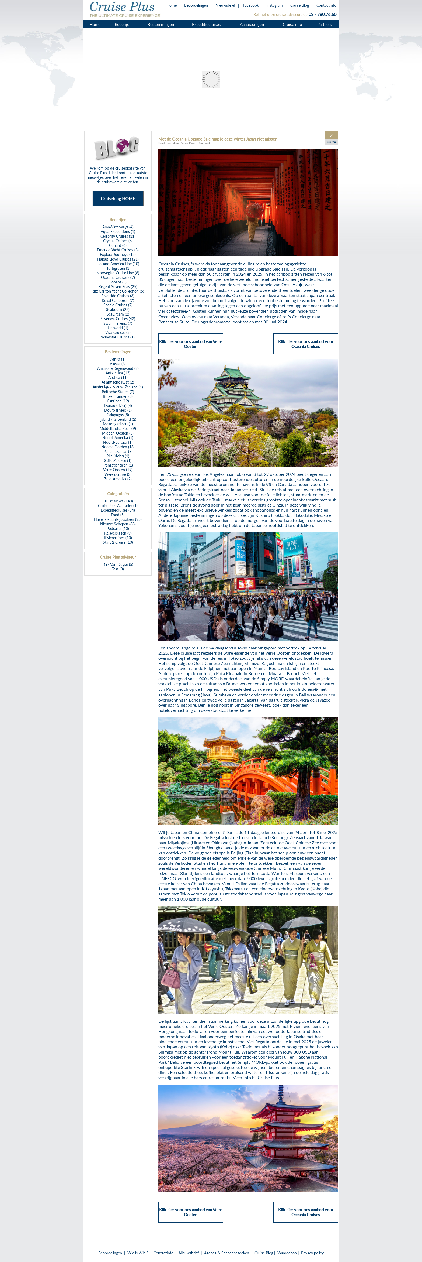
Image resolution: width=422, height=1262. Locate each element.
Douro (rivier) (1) (118, 410)
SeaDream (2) (118, 314)
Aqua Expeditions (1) (118, 231)
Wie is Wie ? (137, 1253)
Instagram (274, 5)
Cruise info (292, 24)
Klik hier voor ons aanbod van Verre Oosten (190, 346)
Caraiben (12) (118, 401)
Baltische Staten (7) (118, 391)
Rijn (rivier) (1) (117, 456)
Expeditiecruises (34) (118, 510)
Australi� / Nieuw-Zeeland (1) (118, 387)
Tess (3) (118, 569)
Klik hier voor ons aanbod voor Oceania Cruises (305, 346)
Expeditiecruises (206, 24)
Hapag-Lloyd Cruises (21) (118, 259)
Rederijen (123, 24)
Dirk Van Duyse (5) (117, 564)
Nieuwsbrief (225, 5)
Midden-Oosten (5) (118, 433)
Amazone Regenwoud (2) (118, 368)
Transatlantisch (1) (118, 465)
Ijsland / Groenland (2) (117, 419)
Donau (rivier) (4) (118, 405)
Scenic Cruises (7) (117, 305)
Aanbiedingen (252, 24)
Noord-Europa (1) (117, 442)
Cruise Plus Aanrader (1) (118, 505)
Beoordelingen (196, 5)
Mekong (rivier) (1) (118, 424)
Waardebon (287, 1253)
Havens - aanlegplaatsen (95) (118, 519)
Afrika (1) (117, 359)
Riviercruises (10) (118, 537)
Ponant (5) (118, 282)
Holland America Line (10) (117, 263)
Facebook (251, 5)
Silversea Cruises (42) (117, 318)
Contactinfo (326, 5)
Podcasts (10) (118, 528)
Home (171, 5)
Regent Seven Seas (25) (118, 286)
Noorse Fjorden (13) (118, 446)
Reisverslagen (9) (118, 533)
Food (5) (118, 514)
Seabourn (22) (118, 309)
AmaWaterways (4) (118, 227)
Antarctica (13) (118, 373)
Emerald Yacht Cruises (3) (118, 250)
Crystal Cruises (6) (118, 240)
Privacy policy (312, 1253)
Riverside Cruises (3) (117, 295)
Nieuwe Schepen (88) (118, 524)
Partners (324, 24)
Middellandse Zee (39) (118, 428)
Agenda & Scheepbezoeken (226, 1253)
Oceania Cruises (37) (118, 277)
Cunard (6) (118, 245)
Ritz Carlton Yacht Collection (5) (118, 291)
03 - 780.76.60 (322, 14)
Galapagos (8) (118, 414)
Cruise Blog (299, 5)
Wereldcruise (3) (117, 474)
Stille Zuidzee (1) (117, 460)
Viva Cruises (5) (118, 332)
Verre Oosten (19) (117, 469)
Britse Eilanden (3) (118, 396)
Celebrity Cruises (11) (117, 236)
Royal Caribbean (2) (118, 300)
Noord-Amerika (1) (117, 437)
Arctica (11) (118, 377)
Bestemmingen (161, 24)
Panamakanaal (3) (117, 451)
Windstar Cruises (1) (118, 337)
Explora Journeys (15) (118, 254)
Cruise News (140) (118, 501)
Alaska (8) (118, 363)
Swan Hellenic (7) (117, 323)
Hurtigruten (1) (117, 268)
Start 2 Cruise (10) (118, 542)
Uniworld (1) (118, 328)
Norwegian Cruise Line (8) (118, 273)
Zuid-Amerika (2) (118, 479)
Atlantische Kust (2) (118, 382)
